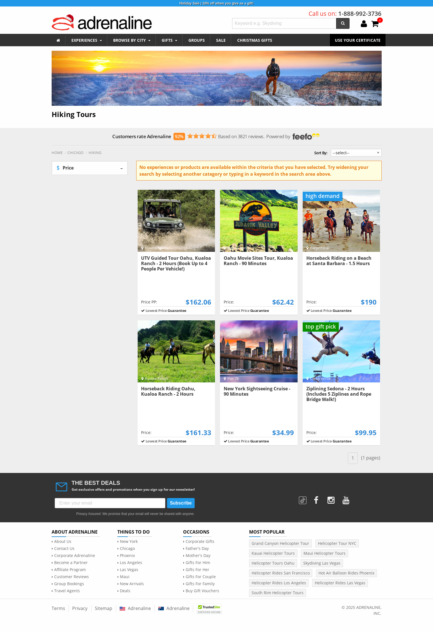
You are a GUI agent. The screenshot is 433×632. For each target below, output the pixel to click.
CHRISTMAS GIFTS (254, 40)
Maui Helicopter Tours (325, 553)
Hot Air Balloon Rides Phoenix (346, 573)
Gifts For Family (200, 584)
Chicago (127, 548)
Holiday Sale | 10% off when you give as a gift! (216, 3)
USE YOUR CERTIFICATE (358, 40)
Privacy (79, 608)
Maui (124, 577)
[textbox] (284, 23)
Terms (58, 608)
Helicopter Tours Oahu (273, 563)
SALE (221, 40)
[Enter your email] (110, 503)
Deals (125, 591)
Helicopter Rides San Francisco (281, 573)
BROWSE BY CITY (131, 40)
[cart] (375, 24)
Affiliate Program (70, 570)
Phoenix (127, 556)
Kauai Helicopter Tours (273, 553)
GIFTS (169, 40)
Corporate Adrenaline (74, 556)
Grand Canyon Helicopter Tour (280, 543)
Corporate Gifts (200, 541)
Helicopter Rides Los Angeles (279, 582)
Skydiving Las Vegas (321, 563)
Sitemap (103, 608)
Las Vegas (129, 570)
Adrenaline (135, 608)
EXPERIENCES (86, 40)
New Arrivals (132, 584)
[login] (364, 24)
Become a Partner (71, 563)
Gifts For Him (198, 563)
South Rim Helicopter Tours (278, 592)
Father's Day (197, 548)
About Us (62, 541)
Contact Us (64, 548)
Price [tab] (65, 168)
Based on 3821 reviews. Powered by (215, 136)
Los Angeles (131, 563)
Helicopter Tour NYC (337, 543)
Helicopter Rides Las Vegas (340, 582)
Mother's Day (198, 556)
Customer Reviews (71, 577)
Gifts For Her (197, 570)
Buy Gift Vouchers (202, 591)
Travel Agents (67, 591)
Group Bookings (69, 584)
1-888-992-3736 (359, 13)
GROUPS (196, 40)
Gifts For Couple (201, 577)
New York (129, 541)
